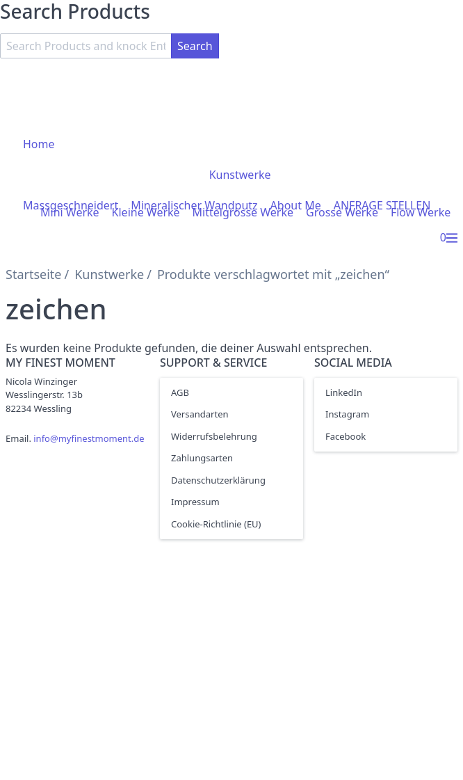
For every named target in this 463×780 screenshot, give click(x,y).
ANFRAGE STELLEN (382, 205)
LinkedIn (343, 392)
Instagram (347, 414)
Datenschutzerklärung (218, 480)
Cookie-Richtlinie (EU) (216, 524)
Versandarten (200, 414)
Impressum (195, 501)
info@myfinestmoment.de (88, 438)
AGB (180, 392)
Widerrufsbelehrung (214, 436)
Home (39, 144)
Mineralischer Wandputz (194, 205)
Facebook (345, 436)
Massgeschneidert (70, 205)
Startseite (33, 274)
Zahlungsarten (202, 458)
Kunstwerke (240, 174)
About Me (295, 205)
